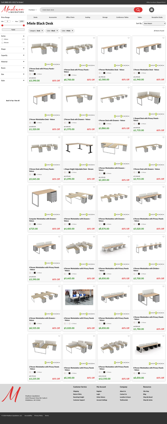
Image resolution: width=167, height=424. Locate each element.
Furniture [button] (33, 10)
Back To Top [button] (10, 100)
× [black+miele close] (42, 30)
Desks (35, 17)
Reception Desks (157, 17)
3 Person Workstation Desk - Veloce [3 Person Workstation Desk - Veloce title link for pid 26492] (146, 70)
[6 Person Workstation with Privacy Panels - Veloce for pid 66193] (79, 254)
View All (16, 100)
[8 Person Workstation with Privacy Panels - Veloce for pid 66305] (114, 353)
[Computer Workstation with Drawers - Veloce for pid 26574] (44, 207)
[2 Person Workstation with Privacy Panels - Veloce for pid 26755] (149, 307)
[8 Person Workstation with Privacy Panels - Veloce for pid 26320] (114, 303)
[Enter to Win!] (151, 12)
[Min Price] (7, 21)
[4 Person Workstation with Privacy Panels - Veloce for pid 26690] (44, 255)
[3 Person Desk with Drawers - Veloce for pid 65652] (149, 152)
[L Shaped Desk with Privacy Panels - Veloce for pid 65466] (149, 106)
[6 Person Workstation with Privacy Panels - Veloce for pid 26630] (149, 205)
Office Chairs (70, 17)
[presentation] (13, 36)
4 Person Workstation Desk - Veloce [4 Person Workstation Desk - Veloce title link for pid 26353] (111, 70)
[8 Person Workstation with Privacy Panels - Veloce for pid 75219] (149, 354)
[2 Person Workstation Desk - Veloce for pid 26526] (44, 106)
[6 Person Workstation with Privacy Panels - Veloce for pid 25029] (79, 304)
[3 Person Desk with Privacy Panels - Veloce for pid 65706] (44, 152)
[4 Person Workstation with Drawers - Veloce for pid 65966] (79, 203)
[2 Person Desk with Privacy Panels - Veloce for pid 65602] (44, 55)
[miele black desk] (88, 9)
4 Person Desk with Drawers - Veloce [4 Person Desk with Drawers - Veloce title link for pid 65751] (112, 120)
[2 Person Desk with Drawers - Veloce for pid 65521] (79, 103)
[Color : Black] (53, 31)
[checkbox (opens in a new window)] (2, 39)
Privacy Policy (38, 415)
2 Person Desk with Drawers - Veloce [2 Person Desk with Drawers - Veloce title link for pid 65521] (77, 119)
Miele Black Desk (40, 23)
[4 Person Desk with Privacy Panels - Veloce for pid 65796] (79, 54)
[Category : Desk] (38, 31)
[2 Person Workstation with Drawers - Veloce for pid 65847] (114, 154)
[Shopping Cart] (163, 9)
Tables (140, 17)
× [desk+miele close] (57, 30)
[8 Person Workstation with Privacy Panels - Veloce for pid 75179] (114, 255)
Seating (87, 17)
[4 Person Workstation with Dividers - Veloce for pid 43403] (149, 254)
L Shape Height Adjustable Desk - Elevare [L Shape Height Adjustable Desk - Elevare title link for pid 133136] (78, 169)
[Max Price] (22, 21)
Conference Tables (122, 17)
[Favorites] (157, 12)
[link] (163, 9)
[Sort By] (154, 23)
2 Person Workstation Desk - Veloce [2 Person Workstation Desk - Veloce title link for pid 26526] (42, 119)
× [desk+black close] (72, 30)
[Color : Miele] (68, 31)
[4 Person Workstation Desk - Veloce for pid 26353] (114, 55)
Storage (104, 17)
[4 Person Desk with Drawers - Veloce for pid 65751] (114, 103)
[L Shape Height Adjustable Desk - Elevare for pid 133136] (79, 153)
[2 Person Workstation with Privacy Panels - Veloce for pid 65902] (44, 354)
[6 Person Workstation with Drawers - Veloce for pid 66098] (44, 303)
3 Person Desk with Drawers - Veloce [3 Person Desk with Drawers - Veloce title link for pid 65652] (146, 169)
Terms (47, 415)
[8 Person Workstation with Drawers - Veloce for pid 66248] (114, 202)
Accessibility (28, 415)
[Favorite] (59, 38)
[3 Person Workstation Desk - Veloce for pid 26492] (149, 55)
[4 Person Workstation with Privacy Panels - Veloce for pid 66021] (79, 353)
